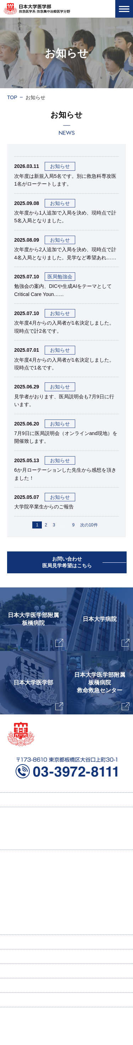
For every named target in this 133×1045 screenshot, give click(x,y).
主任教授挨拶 (29, 871)
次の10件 (89, 524)
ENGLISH (18, 956)
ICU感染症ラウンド (39, 913)
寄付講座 (17, 942)
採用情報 (24, 828)
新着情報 (17, 971)
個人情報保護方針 (27, 1000)
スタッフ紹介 (29, 927)
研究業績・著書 (35, 899)
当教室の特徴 (29, 885)
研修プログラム (31, 842)
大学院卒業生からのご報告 (44, 506)
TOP (12, 97)
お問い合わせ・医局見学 (34, 985)
